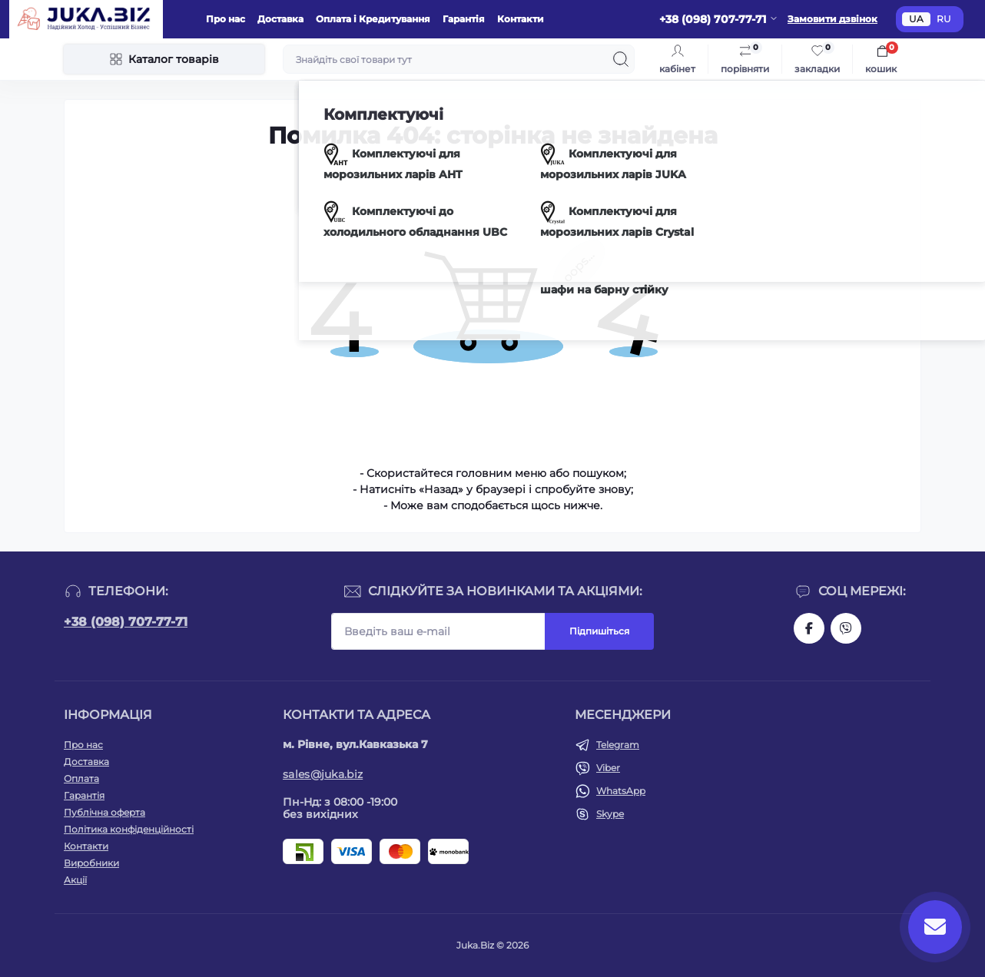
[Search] (621, 59)
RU (944, 19)
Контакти (520, 19)
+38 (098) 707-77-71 (125, 621)
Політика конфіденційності (129, 829)
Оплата (81, 778)
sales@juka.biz (323, 774)
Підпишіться (599, 631)
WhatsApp (620, 791)
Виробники (91, 863)
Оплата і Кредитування (373, 19)
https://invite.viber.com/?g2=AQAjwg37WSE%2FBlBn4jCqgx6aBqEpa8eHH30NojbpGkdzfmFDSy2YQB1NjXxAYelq (846, 628)
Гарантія (464, 19)
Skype (610, 814)
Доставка (280, 19)
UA (916, 19)
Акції (75, 880)
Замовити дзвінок (832, 19)
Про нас (225, 19)
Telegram (617, 744)
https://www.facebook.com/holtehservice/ (809, 628)
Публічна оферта (104, 812)
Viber (608, 767)
